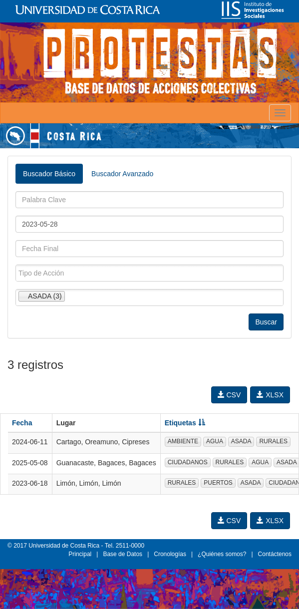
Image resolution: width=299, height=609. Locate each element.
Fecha (22, 423)
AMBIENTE (183, 441)
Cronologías (170, 554)
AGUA (214, 441)
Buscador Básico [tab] (49, 174)
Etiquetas (185, 423)
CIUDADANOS (188, 462)
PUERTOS (218, 482)
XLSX (270, 395)
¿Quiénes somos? (222, 554)
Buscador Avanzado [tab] (122, 174)
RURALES (273, 441)
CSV (229, 395)
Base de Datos (122, 554)
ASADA (241, 441)
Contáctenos (275, 554)
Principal (79, 554)
